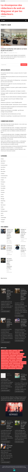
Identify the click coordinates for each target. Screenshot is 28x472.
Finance (2, 184)
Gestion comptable (13, 355)
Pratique (2, 209)
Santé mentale (11, 365)
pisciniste (13, 360)
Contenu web (20, 350)
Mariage (2, 198)
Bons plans (3, 171)
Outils (2, 207)
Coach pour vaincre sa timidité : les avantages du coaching (23, 248)
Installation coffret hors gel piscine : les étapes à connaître (13, 91)
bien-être (10, 350)
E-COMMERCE (21, 353)
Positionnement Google (5, 361)
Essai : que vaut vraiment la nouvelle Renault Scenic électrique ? (10, 425)
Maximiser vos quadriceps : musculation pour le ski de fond (13, 116)
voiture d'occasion (4, 368)
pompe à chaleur (19, 360)
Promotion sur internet (22, 361)
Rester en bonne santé (16, 363)
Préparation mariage (4, 363)
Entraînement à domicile (5, 355)
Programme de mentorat (14, 361)
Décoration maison (15, 353)
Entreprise (3, 182)
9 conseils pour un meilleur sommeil (10, 144)
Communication (4, 175)
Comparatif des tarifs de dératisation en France (11, 114)
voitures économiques (11, 368)
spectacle (2, 366)
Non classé (3, 205)
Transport (3, 219)
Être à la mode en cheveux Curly (9, 447)
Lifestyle (2, 192)
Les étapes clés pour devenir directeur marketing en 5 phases (14, 96)
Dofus (10, 353)
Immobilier (3, 188)
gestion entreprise (20, 355)
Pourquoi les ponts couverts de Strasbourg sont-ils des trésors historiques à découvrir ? (24, 295)
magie (8, 358)
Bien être (3, 169)
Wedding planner (19, 368)
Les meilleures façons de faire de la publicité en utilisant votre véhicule (24, 322)
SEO (22, 365)
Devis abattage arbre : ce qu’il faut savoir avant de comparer (24, 425)
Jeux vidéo (24, 356)
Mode (2, 202)
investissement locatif (11, 356)
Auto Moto (3, 167)
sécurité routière (7, 366)
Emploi (2, 179)
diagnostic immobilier (4, 353)
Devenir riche (17, 352)
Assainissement (4, 165)
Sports (2, 215)
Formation (3, 186)
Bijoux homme (4, 278)
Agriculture (3, 161)
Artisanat (3, 163)
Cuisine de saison (11, 352)
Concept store (15, 350)
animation (3, 350)
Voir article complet (5, 311)
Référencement (4, 211)
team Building (20, 366)
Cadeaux (2, 173)
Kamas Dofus (3, 358)
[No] (26, 468)
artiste (7, 350)
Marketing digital (19, 358)
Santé (2, 213)
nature (10, 360)
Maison (2, 47)
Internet (2, 190)
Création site (3, 177)
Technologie (3, 217)
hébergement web (4, 356)
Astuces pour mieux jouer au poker (8, 150)
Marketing (3, 200)
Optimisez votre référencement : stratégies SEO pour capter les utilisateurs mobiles (10, 234)
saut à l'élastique (17, 365)
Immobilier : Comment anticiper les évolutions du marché (9, 322)
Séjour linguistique (14, 366)
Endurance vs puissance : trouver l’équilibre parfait (11, 102)
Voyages (2, 221)
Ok (14, 470)
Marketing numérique (4, 360)
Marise (5, 52)
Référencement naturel (4, 365)
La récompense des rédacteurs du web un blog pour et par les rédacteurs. (13, 10)
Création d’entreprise (4, 352)
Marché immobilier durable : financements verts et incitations (14, 104)
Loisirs (2, 194)
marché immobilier (13, 358)
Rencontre (10, 363)
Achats (2, 159)
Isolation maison (18, 356)
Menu (3, 20)
